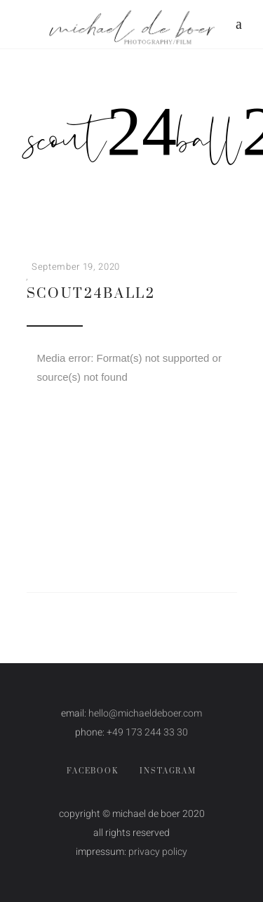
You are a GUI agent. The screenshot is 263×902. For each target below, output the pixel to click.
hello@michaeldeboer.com (145, 713)
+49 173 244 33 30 (147, 732)
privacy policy (157, 851)
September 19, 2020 (76, 266)
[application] (132, 411)
